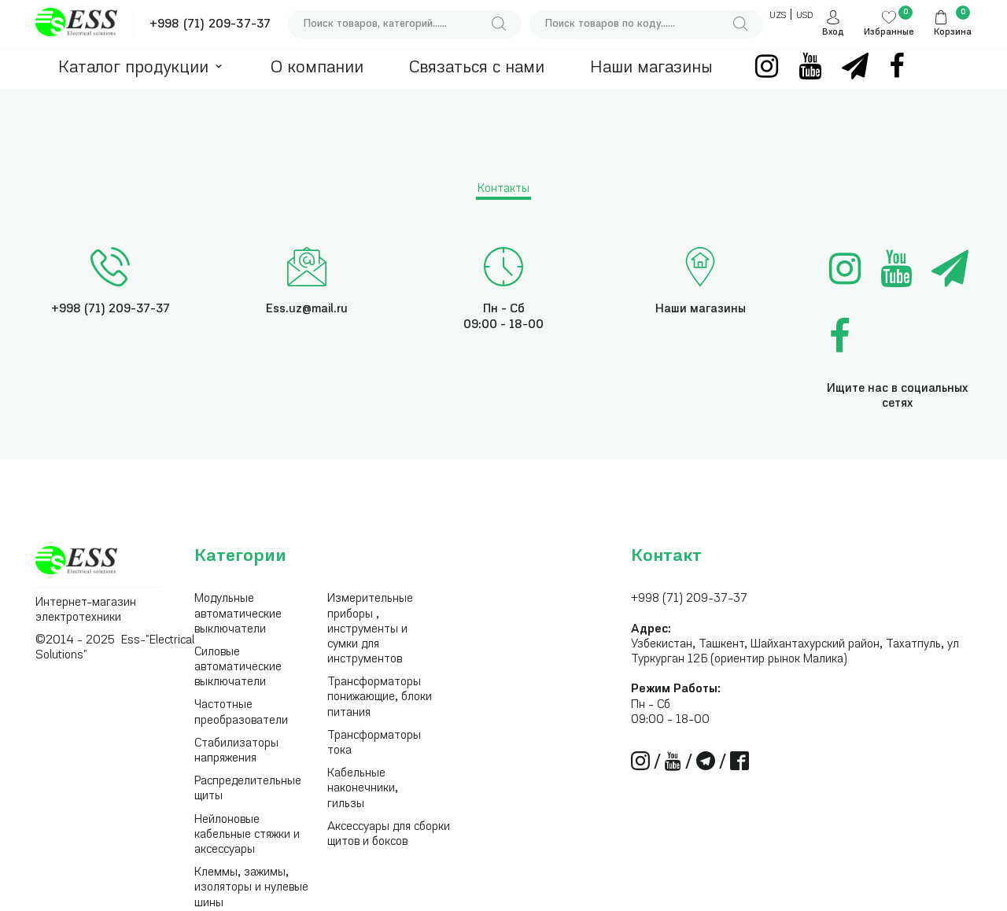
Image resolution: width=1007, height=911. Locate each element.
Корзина (953, 32)
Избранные (889, 32)
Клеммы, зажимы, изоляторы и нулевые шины (251, 888)
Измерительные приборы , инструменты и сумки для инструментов (370, 629)
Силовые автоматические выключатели (238, 667)
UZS (777, 16)
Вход (833, 32)
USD (804, 16)
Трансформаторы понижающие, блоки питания (379, 697)
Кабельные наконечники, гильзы (362, 789)
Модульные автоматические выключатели (238, 614)
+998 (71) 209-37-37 (210, 25)
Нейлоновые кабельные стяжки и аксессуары (247, 835)
